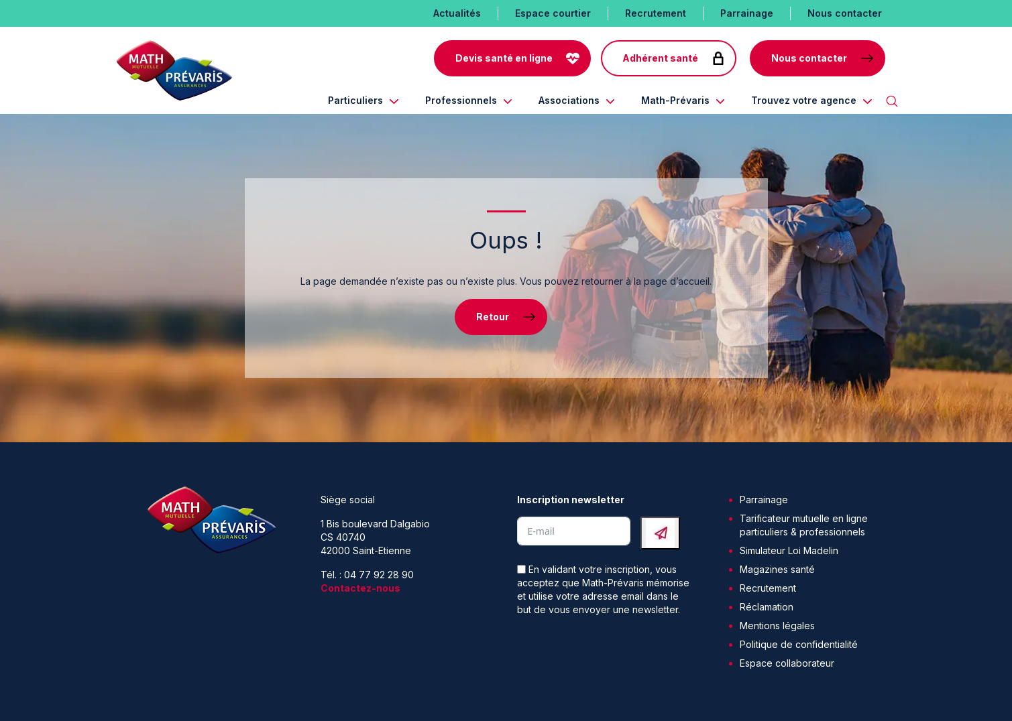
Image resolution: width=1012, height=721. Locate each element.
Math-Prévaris (675, 100)
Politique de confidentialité (799, 644)
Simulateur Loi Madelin (789, 550)
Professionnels (461, 100)
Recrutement (655, 13)
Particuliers (355, 100)
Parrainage (746, 13)
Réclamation (766, 606)
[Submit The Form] (660, 533)
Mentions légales (777, 625)
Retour (492, 316)
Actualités (457, 13)
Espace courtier (553, 13)
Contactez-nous (360, 588)
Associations (569, 100)
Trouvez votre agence (803, 100)
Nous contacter (844, 13)
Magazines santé (777, 569)
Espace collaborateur (787, 663)
